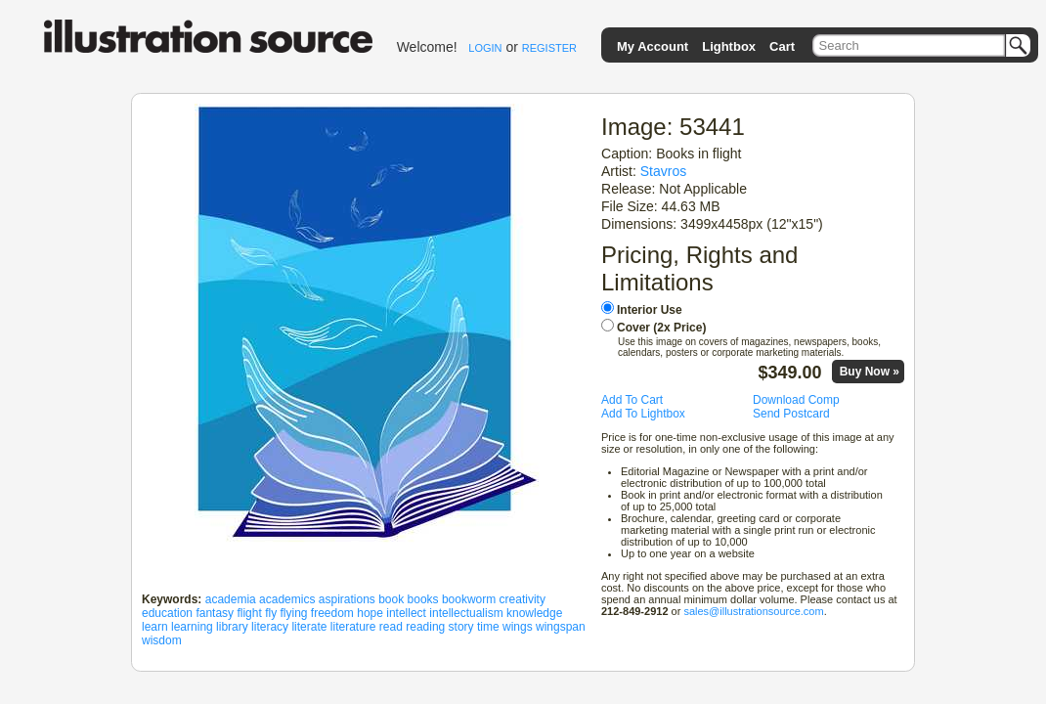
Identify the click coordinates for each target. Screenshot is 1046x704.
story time (474, 627)
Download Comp (796, 400)
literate (309, 627)
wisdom (162, 640)
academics (287, 599)
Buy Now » (869, 371)
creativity (522, 599)
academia (230, 599)
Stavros (663, 171)
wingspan (561, 627)
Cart (782, 46)
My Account (652, 46)
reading (425, 627)
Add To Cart (632, 400)
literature (353, 627)
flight (249, 613)
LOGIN (484, 48)
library (232, 627)
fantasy (215, 613)
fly (271, 613)
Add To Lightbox (643, 413)
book (391, 599)
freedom (332, 613)
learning (192, 627)
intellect (406, 613)
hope (370, 613)
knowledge (534, 613)
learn (155, 627)
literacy (269, 627)
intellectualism (465, 613)
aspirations (347, 599)
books (423, 599)
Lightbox (729, 46)
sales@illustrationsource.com (753, 611)
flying (293, 613)
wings (517, 627)
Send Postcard (791, 413)
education (167, 613)
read (391, 627)
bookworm (469, 599)
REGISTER (549, 48)
